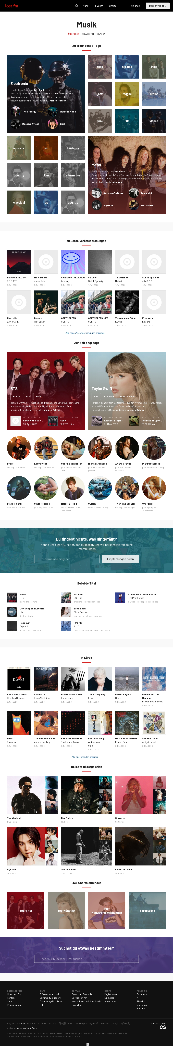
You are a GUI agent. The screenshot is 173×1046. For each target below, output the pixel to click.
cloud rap (16, 507)
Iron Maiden (147, 205)
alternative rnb (68, 507)
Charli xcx (147, 503)
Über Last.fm (14, 994)
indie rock (66, 510)
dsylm (30, 616)
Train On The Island (44, 738)
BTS (22, 597)
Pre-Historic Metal (71, 694)
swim (22, 601)
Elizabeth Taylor (113, 420)
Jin (21, 612)
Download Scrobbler (82, 994)
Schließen (87, 1044)
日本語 (62, 1023)
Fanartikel (77, 1004)
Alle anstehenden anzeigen (85, 756)
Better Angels (123, 694)
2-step (161, 467)
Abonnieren (110, 1001)
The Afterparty (96, 694)
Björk (62, 123)
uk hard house (80, 630)
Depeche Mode (67, 111)
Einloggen (134, 5)
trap (9, 507)
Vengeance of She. (125, 318)
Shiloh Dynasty (95, 281)
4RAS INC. (147, 281)
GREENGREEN (68, 318)
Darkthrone (67, 697)
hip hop (50, 467)
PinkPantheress (151, 463)
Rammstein (147, 193)
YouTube (141, 1008)
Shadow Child (150, 738)
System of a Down (113, 193)
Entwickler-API (79, 997)
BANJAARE (13, 321)
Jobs (9, 1001)
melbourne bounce (97, 630)
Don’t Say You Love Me (32, 608)
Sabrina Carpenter (71, 463)
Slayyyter (120, 817)
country (109, 396)
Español (31, 1023)
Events (99, 5)
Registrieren (157, 5)
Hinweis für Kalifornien (117, 1033)
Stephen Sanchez (16, 697)
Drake (10, 463)
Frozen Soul (121, 742)
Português (81, 1023)
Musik (86, 5)
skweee (131, 601)
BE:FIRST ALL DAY (17, 277)
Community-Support (50, 997)
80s (95, 467)
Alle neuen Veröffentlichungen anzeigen (85, 332)
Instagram (142, 1004)
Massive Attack (30, 123)
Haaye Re (12, 318)
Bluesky (140, 1001)
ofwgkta (131, 507)
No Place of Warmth (126, 738)
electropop (142, 601)
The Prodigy (29, 111)
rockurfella (39, 281)
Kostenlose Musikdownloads (86, 1001)
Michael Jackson (97, 463)
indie (78, 507)
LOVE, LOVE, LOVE (17, 694)
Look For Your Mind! (72, 738)
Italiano (52, 1023)
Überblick (73, 33)
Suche (76, 5)
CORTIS (65, 321)
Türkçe (115, 1023)
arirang (34, 601)
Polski (71, 1023)
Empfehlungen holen (120, 559)
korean (91, 507)
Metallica (120, 171)
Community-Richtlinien (51, 1001)
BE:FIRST (12, 281)
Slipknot (108, 205)
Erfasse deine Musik (49, 994)
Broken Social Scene (152, 701)
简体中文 (125, 1023)
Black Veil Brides (42, 697)
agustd (23, 630)
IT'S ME (78, 622)
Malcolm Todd (69, 503)
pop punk (97, 616)
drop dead (80, 608)
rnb (63, 470)
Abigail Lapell (149, 742)
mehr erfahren (58, 100)
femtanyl (65, 281)
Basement (12, 742)
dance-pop (153, 601)
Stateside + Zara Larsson (142, 594)
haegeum (36, 630)
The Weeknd (14, 817)
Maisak (118, 281)
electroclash (89, 601)
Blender (38, 318)
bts (28, 396)
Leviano (146, 321)
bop (98, 601)
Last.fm (15, 5)
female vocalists (130, 396)
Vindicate (39, 694)
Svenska (105, 1023)
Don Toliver (67, 817)
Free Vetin (148, 318)
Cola (90, 745)
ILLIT (76, 626)
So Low (92, 277)
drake (22, 467)
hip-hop (10, 467)
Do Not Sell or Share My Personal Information (28, 1036)
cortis (99, 507)
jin (21, 616)
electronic (152, 467)
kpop (39, 396)
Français (42, 1023)
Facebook (142, 994)
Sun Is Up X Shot (151, 277)
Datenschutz (88, 1033)
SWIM (63, 420)
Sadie (118, 697)
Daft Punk (39, 89)
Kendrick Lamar (124, 869)
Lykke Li (92, 697)
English (10, 1023)
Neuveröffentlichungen (93, 33)
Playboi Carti (14, 503)
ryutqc (118, 321)
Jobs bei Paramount (59, 1036)
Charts (113, 5)
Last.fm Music (75, 1036)
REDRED (78, 594)
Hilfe (42, 1004)
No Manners (40, 277)
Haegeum (25, 622)
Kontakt (11, 997)
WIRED (10, 738)
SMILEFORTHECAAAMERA (75, 277)
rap (17, 467)
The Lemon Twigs (70, 742)
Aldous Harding (42, 742)
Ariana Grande (123, 463)
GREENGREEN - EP (98, 318)
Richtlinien (101, 1033)
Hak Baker (39, 321)
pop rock (43, 507)
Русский (93, 1023)
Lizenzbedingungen (73, 1033)
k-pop (16, 396)
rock (50, 507)
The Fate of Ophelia (152, 420)
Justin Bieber (68, 869)
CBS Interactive (14, 1033)
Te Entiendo (122, 277)
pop (96, 396)
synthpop (151, 507)
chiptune (78, 601)
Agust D (24, 626)
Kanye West (40, 463)
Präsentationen (15, 1004)
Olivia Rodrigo (42, 503)
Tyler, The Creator (125, 503)
